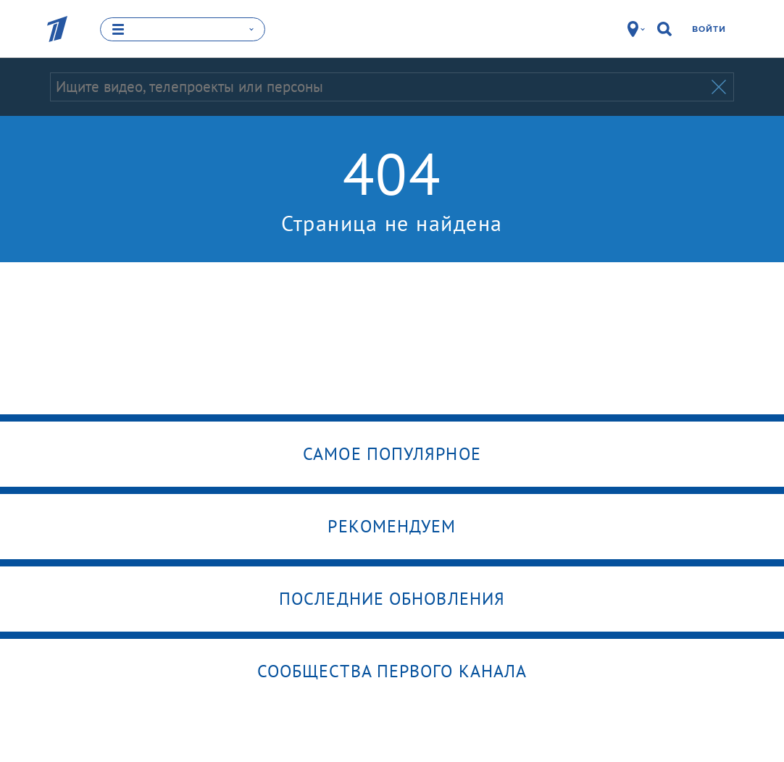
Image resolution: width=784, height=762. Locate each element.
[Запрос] (379, 87)
